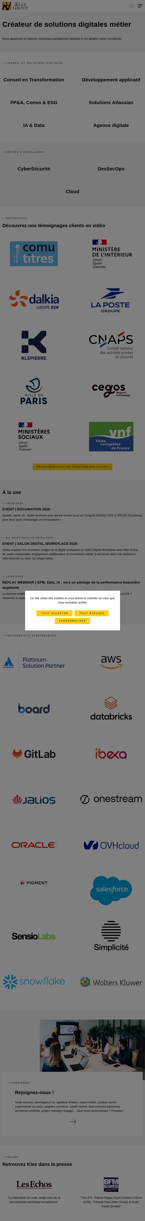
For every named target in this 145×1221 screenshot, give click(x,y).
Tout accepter (54, 613)
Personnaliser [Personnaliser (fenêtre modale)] (72, 621)
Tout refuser (92, 613)
